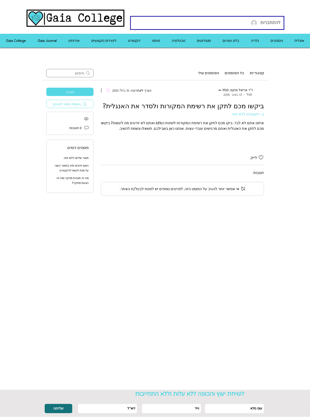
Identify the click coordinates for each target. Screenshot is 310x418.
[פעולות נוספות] (103, 90)
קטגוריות (257, 73)
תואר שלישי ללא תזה (76, 158)
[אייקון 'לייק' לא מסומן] (261, 157)
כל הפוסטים (234, 73)
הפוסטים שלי (208, 73)
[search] (70, 73)
